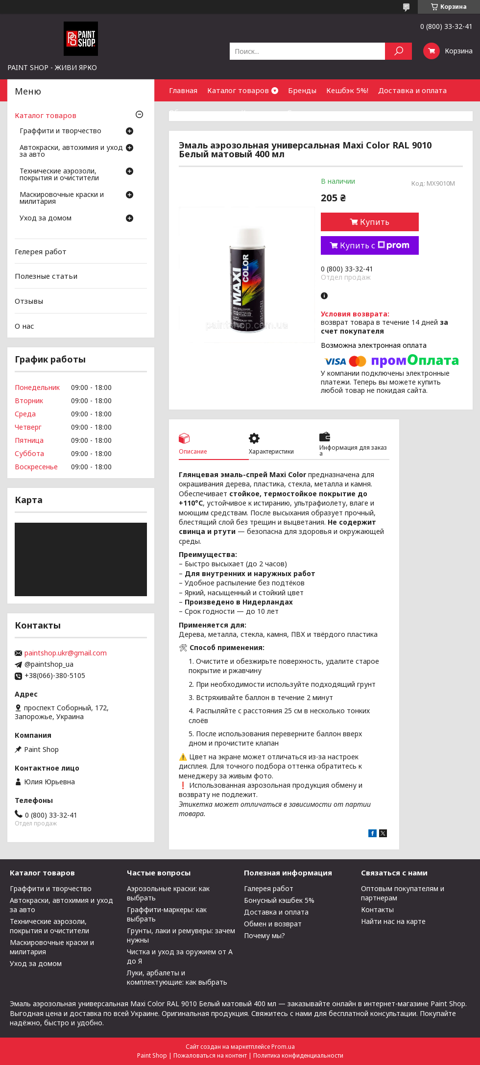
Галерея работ (268, 888)
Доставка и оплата (412, 90)
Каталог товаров (238, 90)
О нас (24, 325)
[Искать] (398, 51)
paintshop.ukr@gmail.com (65, 653)
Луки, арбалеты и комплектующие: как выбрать (177, 977)
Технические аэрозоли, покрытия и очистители (59, 175)
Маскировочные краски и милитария (62, 198)
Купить (374, 222)
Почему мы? (264, 935)
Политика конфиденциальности (298, 1055)
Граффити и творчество (60, 131)
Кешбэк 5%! (347, 90)
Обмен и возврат (200, 112)
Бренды (302, 90)
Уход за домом (46, 218)
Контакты (259, 112)
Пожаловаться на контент (210, 1055)
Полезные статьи (46, 276)
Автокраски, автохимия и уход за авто (71, 151)
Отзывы (29, 301)
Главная (183, 90)
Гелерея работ (41, 251)
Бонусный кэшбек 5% (279, 900)
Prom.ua (283, 1046)
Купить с (374, 245)
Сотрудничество (317, 112)
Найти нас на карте (393, 921)
